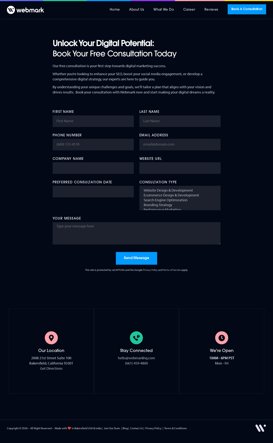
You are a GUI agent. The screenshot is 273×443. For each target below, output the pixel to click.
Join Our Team (112, 428)
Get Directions (51, 368)
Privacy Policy (150, 270)
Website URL (150, 159)
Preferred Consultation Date (82, 182)
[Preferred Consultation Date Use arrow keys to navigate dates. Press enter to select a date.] (93, 191)
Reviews (211, 10)
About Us (136, 10)
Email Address (153, 135)
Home (115, 10)
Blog (125, 428)
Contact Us (136, 428)
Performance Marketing (180, 209)
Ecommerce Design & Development (180, 195)
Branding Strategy (180, 204)
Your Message (67, 218)
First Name (63, 112)
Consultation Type (158, 182)
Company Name (68, 159)
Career (189, 10)
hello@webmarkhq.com (136, 358)
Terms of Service (172, 270)
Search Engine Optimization (180, 200)
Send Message (136, 258)
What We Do (163, 10)
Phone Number (67, 135)
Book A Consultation (247, 9)
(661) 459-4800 (136, 363)
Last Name (149, 112)
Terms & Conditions (175, 428)
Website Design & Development (180, 190)
